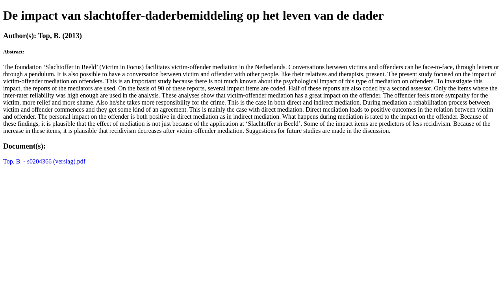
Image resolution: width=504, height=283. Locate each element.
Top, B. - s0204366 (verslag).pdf (44, 161)
